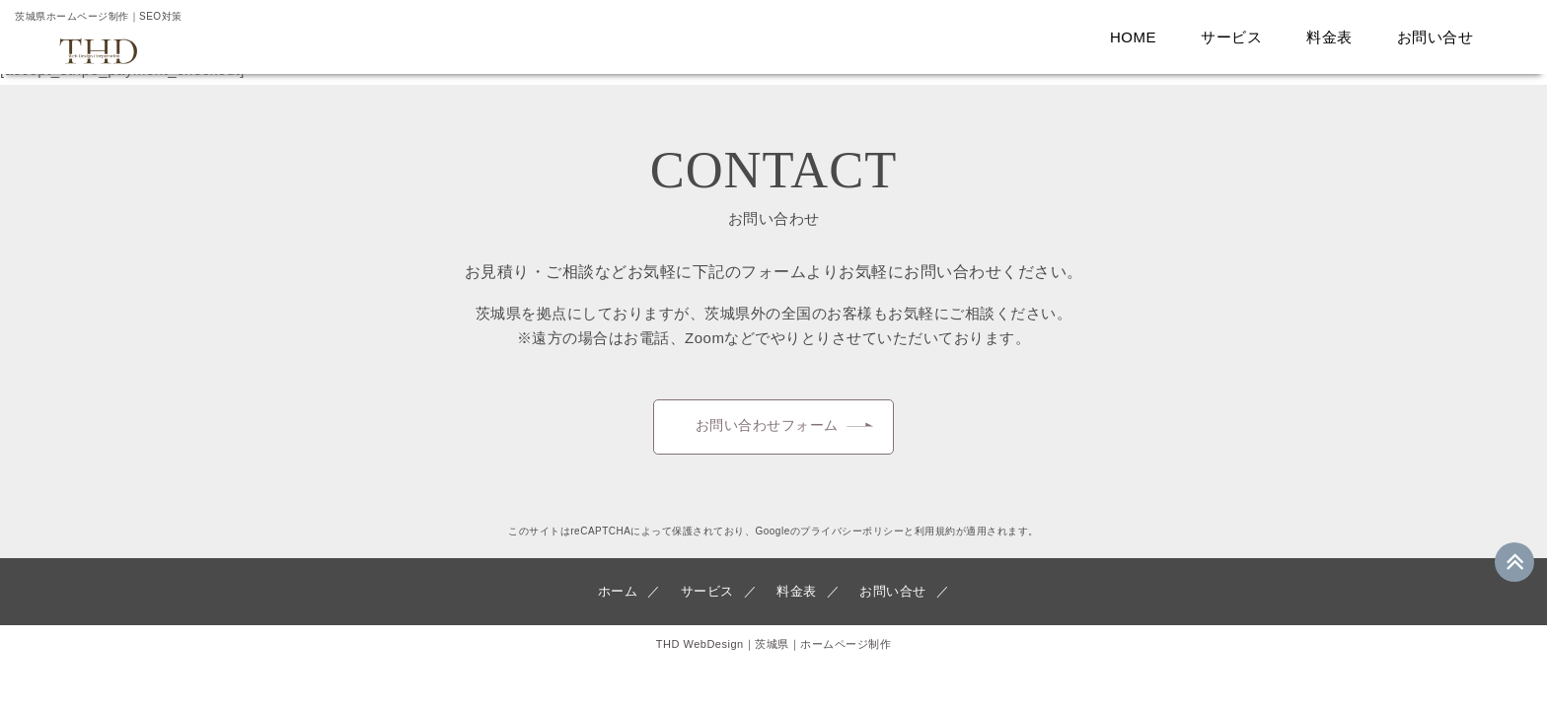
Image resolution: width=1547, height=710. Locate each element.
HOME (1138, 37)
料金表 (1334, 37)
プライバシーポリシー (852, 544)
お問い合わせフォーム (766, 432)
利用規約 (935, 544)
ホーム (623, 605)
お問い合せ (1440, 37)
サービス (1236, 37)
